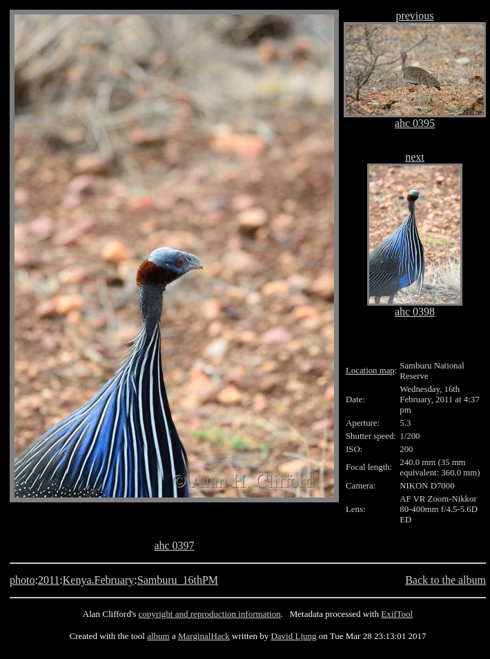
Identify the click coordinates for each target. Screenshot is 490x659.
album (158, 636)
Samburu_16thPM (177, 580)
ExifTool (397, 614)
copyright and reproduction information (210, 614)
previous (414, 15)
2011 (48, 580)
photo (22, 580)
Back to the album (445, 580)
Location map (370, 370)
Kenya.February (99, 580)
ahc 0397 (174, 545)
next (414, 157)
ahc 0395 (415, 123)
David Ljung (293, 636)
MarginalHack (204, 636)
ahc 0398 (415, 311)
